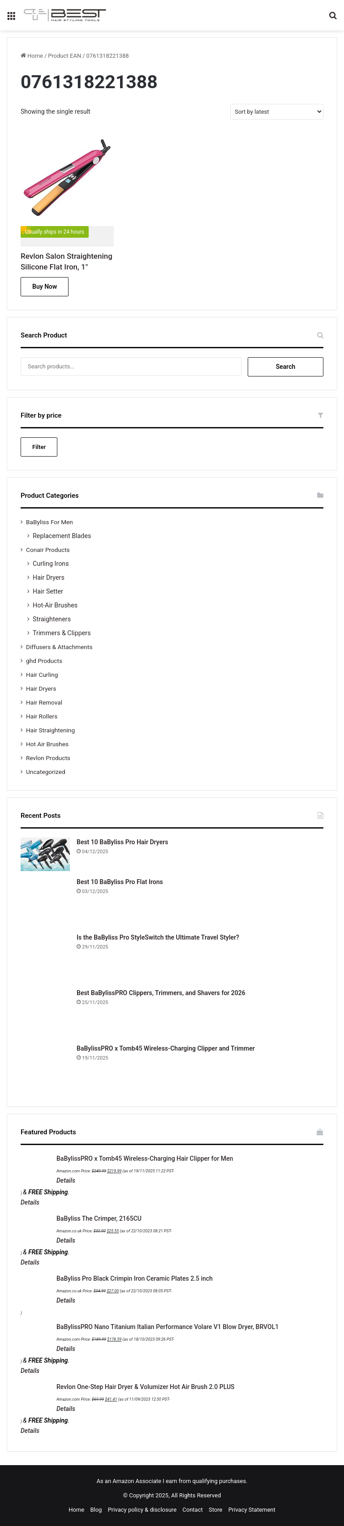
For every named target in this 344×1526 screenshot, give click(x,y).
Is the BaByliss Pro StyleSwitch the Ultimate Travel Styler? (158, 937)
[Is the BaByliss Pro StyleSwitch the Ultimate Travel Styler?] (45, 957)
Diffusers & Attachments (59, 646)
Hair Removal (44, 702)
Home (35, 55)
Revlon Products (48, 757)
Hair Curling (42, 674)
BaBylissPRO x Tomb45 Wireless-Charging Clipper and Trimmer (166, 1048)
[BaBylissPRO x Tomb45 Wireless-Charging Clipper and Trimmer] (45, 1068)
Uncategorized (45, 771)
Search (286, 366)
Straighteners (52, 619)
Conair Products (48, 549)
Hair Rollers (41, 716)
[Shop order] (276, 112)
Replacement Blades (62, 535)
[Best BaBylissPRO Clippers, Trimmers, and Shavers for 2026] (45, 1013)
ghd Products (44, 660)
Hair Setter (48, 591)
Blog (96, 1509)
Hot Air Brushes (47, 744)
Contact (192, 1509)
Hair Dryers (48, 577)
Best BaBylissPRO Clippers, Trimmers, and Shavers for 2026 (161, 992)
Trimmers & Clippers (62, 633)
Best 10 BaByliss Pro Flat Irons (120, 881)
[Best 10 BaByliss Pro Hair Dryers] (45, 854)
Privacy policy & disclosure (142, 1509)
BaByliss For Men (49, 522)
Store (215, 1509)
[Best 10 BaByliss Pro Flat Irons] (45, 902)
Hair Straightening (50, 730)
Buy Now (44, 286)
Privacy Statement (251, 1509)
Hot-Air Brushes (55, 605)
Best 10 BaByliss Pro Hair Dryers (122, 842)
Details (65, 1180)
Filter (39, 447)
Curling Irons (51, 563)
